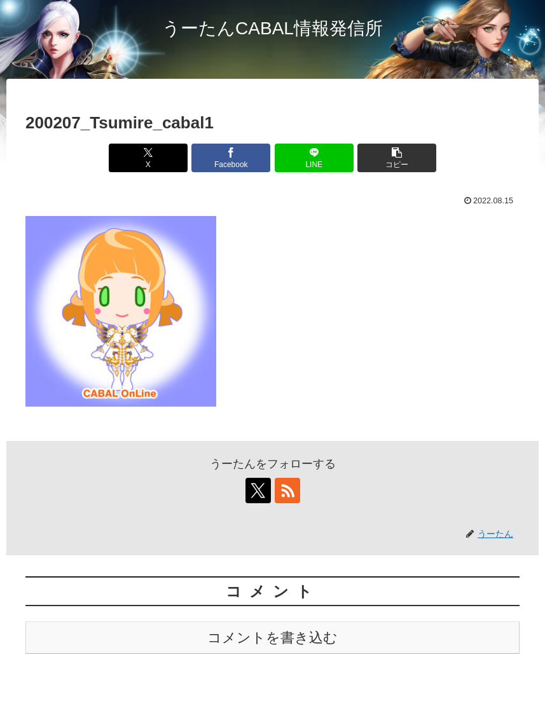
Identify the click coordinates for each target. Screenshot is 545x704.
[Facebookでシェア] (230, 158)
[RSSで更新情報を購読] (287, 490)
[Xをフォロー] (258, 490)
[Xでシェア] (148, 158)
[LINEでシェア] (314, 158)
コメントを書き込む (272, 638)
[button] (396, 158)
